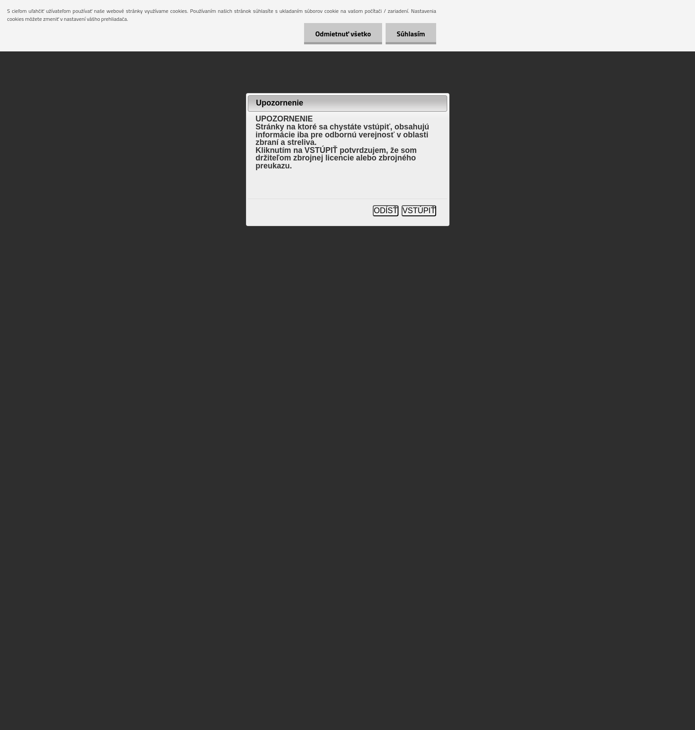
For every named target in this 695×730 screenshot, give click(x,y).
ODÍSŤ (386, 210)
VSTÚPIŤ (418, 210)
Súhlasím (411, 33)
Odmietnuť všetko (343, 33)
